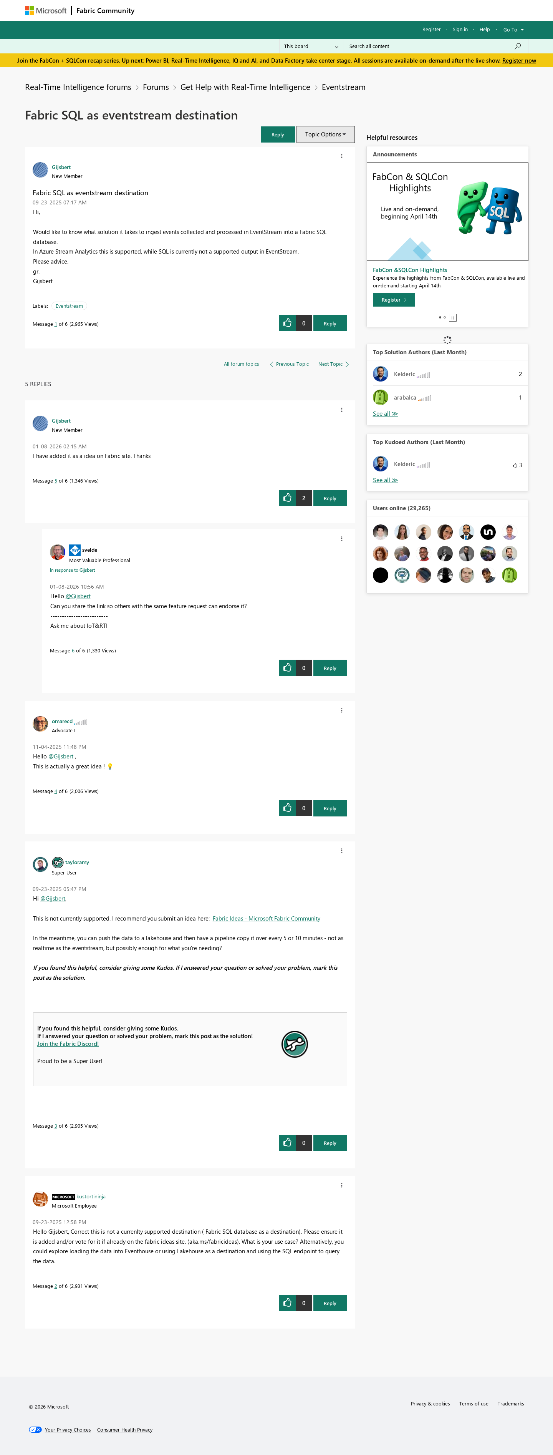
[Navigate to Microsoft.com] (45, 10)
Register (431, 29)
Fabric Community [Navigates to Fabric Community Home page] (105, 10)
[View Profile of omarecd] (62, 721)
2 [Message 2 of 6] (56, 1285)
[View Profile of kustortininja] (91, 1196)
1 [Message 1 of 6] (56, 323)
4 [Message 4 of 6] (56, 791)
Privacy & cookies (430, 1403)
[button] (278, 134)
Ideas (217, 10)
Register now (519, 60)
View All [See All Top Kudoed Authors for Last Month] (385, 480)
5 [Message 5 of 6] (56, 480)
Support (348, 10)
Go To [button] (510, 29)
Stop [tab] (453, 318)
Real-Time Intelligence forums (78, 86)
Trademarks (511, 1403)
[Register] (394, 300)
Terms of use (473, 1403)
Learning (315, 10)
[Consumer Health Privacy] (124, 1430)
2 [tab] (444, 317)
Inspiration (185, 10)
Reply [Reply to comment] (330, 498)
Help (485, 29)
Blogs (286, 10)
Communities (251, 10)
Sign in (460, 29)
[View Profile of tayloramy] (77, 862)
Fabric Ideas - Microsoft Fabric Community (266, 918)
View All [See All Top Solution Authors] (385, 413)
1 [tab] (440, 317)
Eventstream (344, 86)
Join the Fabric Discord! (68, 1043)
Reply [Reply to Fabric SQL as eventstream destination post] (330, 323)
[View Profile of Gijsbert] (61, 167)
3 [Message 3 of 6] (56, 1125)
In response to (72, 570)
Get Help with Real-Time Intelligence (245, 86)
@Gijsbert (78, 596)
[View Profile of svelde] (89, 549)
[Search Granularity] (311, 46)
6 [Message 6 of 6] (73, 650)
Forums (152, 10)
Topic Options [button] (323, 134)
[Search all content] (435, 46)
